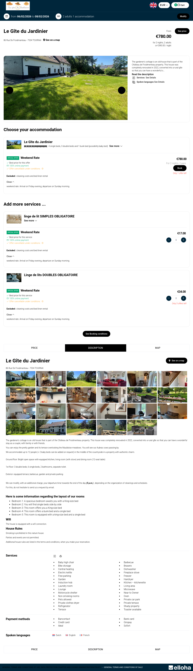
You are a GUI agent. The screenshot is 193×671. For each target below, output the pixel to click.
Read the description (143, 74)
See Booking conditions (96, 334)
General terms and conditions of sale (123, 667)
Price (34, 347)
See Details (150, 77)
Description (95, 347)
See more (116, 146)
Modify (183, 16)
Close (10, 182)
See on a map (51, 40)
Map (157, 347)
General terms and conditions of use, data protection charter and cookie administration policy (51, 667)
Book (179, 168)
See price (182, 31)
